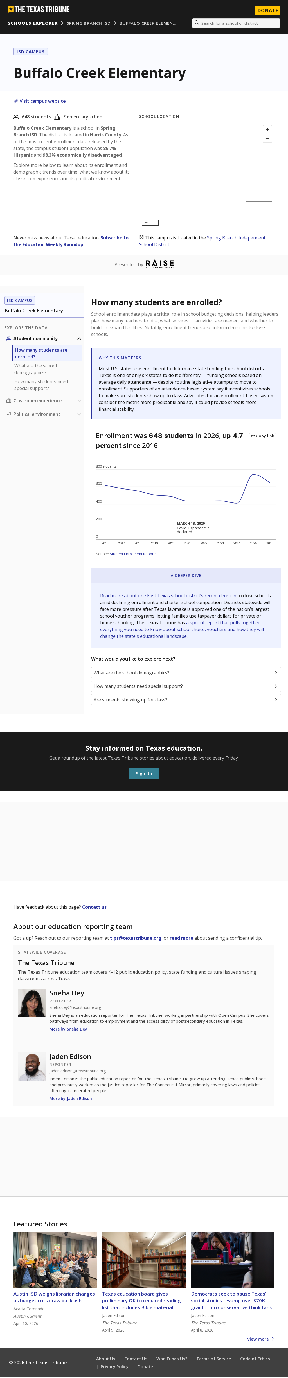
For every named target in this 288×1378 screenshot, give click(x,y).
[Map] (206, 177)
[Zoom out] (267, 139)
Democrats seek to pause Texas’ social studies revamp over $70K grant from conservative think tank (231, 1302)
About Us (105, 1360)
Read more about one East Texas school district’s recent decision (168, 597)
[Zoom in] (267, 131)
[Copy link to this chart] (262, 437)
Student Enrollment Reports (133, 555)
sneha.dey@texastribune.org (75, 1008)
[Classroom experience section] (44, 402)
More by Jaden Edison (71, 1100)
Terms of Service (213, 1360)
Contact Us (135, 1360)
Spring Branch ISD (90, 24)
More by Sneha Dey (68, 1030)
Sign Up (144, 775)
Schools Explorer (34, 24)
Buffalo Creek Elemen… (149, 24)
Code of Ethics (255, 1360)
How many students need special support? (41, 386)
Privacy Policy (115, 1368)
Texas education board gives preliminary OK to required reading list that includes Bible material (141, 1302)
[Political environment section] (44, 415)
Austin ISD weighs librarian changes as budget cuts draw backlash (54, 1298)
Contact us (94, 908)
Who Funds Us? (171, 1360)
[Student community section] (44, 340)
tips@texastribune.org (135, 939)
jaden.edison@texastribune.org (78, 1072)
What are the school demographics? (35, 370)
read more (181, 939)
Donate (145, 1368)
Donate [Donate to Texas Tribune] (266, 11)
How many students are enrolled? (41, 354)
